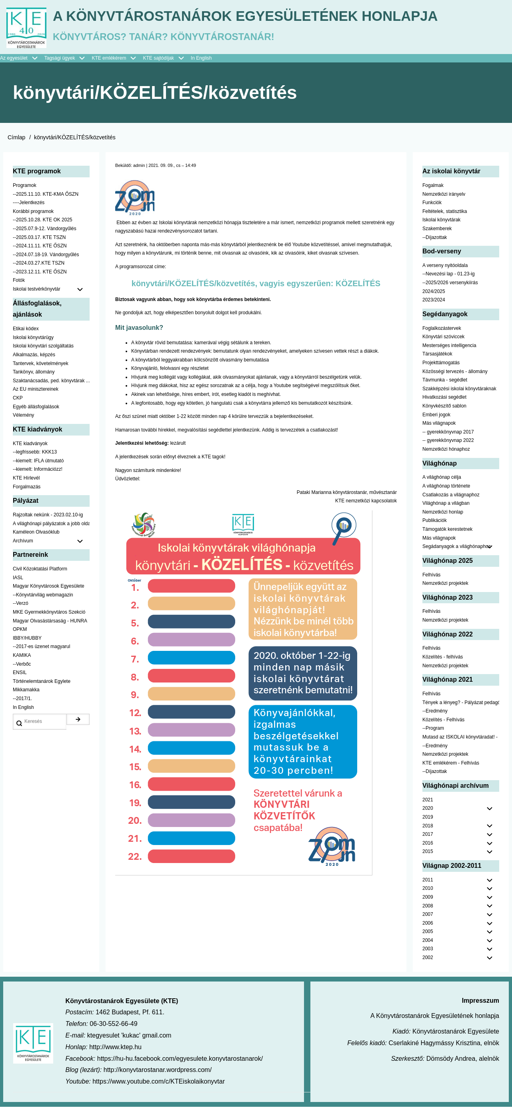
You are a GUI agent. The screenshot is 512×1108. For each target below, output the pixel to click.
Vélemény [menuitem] (23, 416)
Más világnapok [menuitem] (439, 424)
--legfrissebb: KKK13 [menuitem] (35, 453)
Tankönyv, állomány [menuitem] (34, 373)
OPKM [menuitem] (20, 630)
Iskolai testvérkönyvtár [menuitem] (51, 290)
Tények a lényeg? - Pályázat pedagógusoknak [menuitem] (460, 703)
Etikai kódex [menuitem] (26, 330)
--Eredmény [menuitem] (435, 712)
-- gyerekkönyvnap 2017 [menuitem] (448, 433)
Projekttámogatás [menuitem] (441, 364)
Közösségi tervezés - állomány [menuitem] (455, 372)
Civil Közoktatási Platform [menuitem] (40, 570)
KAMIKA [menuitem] (22, 656)
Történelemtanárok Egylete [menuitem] (41, 682)
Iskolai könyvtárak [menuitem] (441, 221)
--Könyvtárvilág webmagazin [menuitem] (43, 596)
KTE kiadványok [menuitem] (30, 444)
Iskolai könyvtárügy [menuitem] (33, 338)
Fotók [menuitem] (19, 281)
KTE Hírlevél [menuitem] (26, 479)
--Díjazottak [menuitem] (434, 238)
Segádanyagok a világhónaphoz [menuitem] (456, 547)
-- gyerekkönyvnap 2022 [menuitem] (448, 441)
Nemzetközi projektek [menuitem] (445, 584)
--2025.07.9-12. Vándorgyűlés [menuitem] (44, 230)
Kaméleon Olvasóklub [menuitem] (36, 533)
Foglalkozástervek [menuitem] (441, 329)
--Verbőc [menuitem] (22, 665)
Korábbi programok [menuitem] (33, 212)
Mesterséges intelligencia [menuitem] (449, 346)
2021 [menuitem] (427, 800)
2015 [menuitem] (427, 852)
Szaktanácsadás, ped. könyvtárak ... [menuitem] (51, 381)
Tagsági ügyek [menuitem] (68, 59)
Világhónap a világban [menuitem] (446, 504)
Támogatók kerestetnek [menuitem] (447, 530)
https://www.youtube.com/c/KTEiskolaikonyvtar (158, 1082)
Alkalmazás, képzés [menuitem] (34, 356)
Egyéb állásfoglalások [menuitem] (36, 407)
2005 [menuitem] (427, 932)
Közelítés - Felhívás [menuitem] (443, 720)
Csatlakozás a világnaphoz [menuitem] (451, 495)
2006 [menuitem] (427, 924)
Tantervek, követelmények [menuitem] (40, 364)
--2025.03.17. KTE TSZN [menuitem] (39, 238)
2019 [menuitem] (427, 818)
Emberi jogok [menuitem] (436, 415)
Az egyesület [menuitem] (22, 59)
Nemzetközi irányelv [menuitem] (443, 195)
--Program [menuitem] (433, 729)
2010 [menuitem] (427, 889)
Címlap (16, 138)
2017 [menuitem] (427, 835)
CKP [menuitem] (18, 399)
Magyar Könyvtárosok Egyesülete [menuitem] (48, 587)
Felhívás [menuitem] (431, 575)
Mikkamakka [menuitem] (26, 691)
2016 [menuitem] (427, 844)
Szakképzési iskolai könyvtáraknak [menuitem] (459, 389)
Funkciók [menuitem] (432, 204)
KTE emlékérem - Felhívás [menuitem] (450, 764)
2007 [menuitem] (427, 915)
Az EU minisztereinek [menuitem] (35, 390)
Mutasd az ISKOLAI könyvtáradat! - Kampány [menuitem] (460, 738)
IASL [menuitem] (18, 578)
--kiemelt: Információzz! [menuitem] (37, 470)
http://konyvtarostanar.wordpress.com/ (158, 1071)
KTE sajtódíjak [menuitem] (158, 59)
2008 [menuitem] (427, 906)
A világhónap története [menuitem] (446, 487)
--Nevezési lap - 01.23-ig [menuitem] (448, 275)
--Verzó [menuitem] (20, 604)
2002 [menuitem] (427, 958)
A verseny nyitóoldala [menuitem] (445, 266)
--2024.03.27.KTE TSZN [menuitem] (38, 264)
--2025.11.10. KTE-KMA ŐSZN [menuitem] (45, 195)
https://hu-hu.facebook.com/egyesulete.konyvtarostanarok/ (180, 1059)
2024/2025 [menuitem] (433, 292)
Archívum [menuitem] (51, 542)
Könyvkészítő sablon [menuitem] (444, 407)
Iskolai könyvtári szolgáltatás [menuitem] (43, 347)
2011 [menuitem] (427, 880)
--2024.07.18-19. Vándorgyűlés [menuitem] (46, 255)
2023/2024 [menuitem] (433, 301)
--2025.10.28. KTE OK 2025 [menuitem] (42, 221)
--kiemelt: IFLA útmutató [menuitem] (38, 461)
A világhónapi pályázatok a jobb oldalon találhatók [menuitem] (51, 524)
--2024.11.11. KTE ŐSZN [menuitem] (40, 247)
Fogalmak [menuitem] (433, 186)
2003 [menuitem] (427, 950)
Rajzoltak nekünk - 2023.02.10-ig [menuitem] (48, 516)
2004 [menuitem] (427, 941)
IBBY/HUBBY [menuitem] (27, 639)
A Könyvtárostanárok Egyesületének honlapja (253, 16)
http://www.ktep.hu (115, 1048)
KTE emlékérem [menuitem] (117, 59)
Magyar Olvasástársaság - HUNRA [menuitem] (50, 621)
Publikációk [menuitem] (434, 521)
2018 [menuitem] (427, 826)
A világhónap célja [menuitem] (441, 478)
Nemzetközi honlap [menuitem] (442, 513)
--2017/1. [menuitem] (22, 700)
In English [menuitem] (201, 59)
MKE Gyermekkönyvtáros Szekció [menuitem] (49, 613)
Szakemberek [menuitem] (437, 230)
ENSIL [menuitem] (20, 673)
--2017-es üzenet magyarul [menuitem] (41, 647)
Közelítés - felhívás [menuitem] (442, 658)
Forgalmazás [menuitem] (26, 487)
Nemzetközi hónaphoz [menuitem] (446, 450)
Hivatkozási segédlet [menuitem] (444, 398)
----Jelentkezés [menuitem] (28, 204)
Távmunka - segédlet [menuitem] (444, 381)
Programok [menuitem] (24, 186)
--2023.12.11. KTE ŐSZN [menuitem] (40, 273)
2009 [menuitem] (427, 898)
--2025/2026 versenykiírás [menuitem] (450, 284)
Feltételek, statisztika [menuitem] (444, 212)
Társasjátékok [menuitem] (437, 355)
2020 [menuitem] (427, 809)
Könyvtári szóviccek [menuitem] (443, 338)
